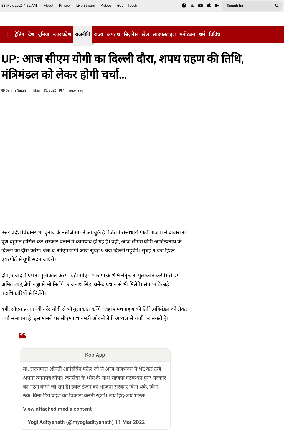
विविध (214, 34)
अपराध (113, 34)
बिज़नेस (131, 34)
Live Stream (85, 5)
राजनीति (82, 34)
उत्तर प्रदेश (62, 34)
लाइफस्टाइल (164, 34)
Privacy (65, 5)
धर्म (202, 34)
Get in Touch (127, 5)
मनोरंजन (187, 34)
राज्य (98, 34)
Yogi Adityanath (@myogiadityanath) (71, 422)
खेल (145, 34)
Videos (106, 5)
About (49, 5)
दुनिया (43, 34)
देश (31, 34)
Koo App (95, 355)
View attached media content (57, 409)
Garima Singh (16, 90)
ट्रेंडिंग (19, 34)
